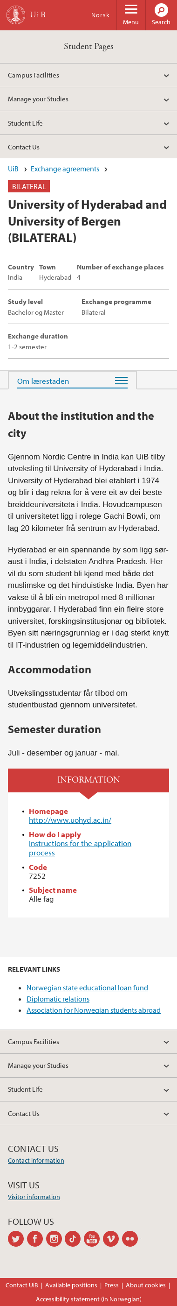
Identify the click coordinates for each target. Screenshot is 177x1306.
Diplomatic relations (58, 998)
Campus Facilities (33, 74)
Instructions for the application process (80, 847)
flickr (131, 1239)
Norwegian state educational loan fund (87, 987)
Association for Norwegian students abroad (94, 1010)
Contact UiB (22, 1285)
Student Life (25, 122)
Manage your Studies (38, 98)
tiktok (74, 1239)
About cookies (146, 1285)
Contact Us (24, 146)
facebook (36, 1239)
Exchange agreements (65, 168)
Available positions (71, 1285)
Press (111, 1285)
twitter (17, 1239)
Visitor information (34, 1197)
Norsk (100, 15)
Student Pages (88, 46)
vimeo (112, 1239)
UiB (13, 168)
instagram (55, 1239)
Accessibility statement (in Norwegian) (89, 1299)
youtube (93, 1239)
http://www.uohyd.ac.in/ (70, 820)
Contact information (36, 1160)
